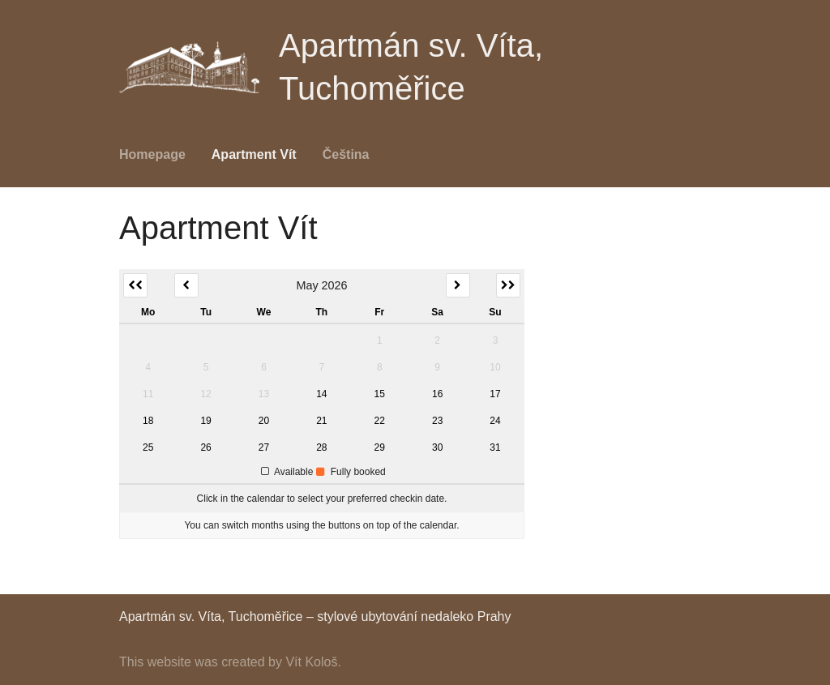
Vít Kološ (311, 662)
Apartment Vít (254, 154)
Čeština (346, 154)
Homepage (152, 154)
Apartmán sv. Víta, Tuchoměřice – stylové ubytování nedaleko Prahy (315, 616)
